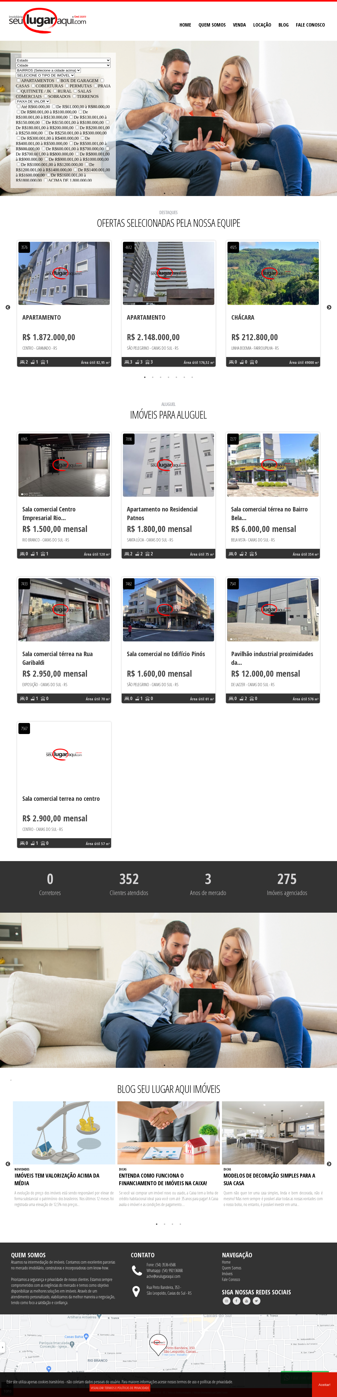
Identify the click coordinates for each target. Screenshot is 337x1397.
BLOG (284, 24)
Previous (8, 307)
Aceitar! (324, 1385)
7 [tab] (192, 377)
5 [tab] (176, 377)
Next (329, 307)
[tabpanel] (64, 307)
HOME (185, 24)
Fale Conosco (231, 1279)
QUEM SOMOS (212, 24)
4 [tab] (168, 377)
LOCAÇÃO (262, 24)
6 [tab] (184, 377)
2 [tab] (172, 193)
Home (226, 1262)
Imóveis (227, 1274)
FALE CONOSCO (310, 24)
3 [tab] (160, 377)
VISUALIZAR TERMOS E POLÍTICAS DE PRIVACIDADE (120, 1387)
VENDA (239, 24)
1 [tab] (164, 193)
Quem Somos (231, 1268)
